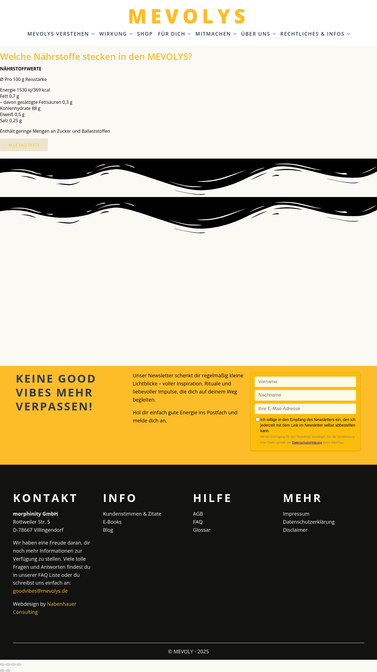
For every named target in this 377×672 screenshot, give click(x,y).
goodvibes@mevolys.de (40, 590)
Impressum (296, 513)
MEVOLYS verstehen (60, 34)
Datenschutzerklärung (309, 521)
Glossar (202, 529)
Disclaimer (295, 529)
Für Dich (174, 34)
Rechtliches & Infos (315, 34)
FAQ (198, 521)
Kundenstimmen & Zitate (132, 513)
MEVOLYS (188, 16)
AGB (198, 513)
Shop (145, 34)
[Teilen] (13, 664)
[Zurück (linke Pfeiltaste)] (2, 670)
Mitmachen (215, 34)
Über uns (258, 34)
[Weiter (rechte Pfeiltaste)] (8, 670)
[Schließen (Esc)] (19, 664)
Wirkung (115, 34)
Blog (108, 529)
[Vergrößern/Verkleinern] (2, 664)
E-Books (112, 521)
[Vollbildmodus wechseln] (8, 664)
